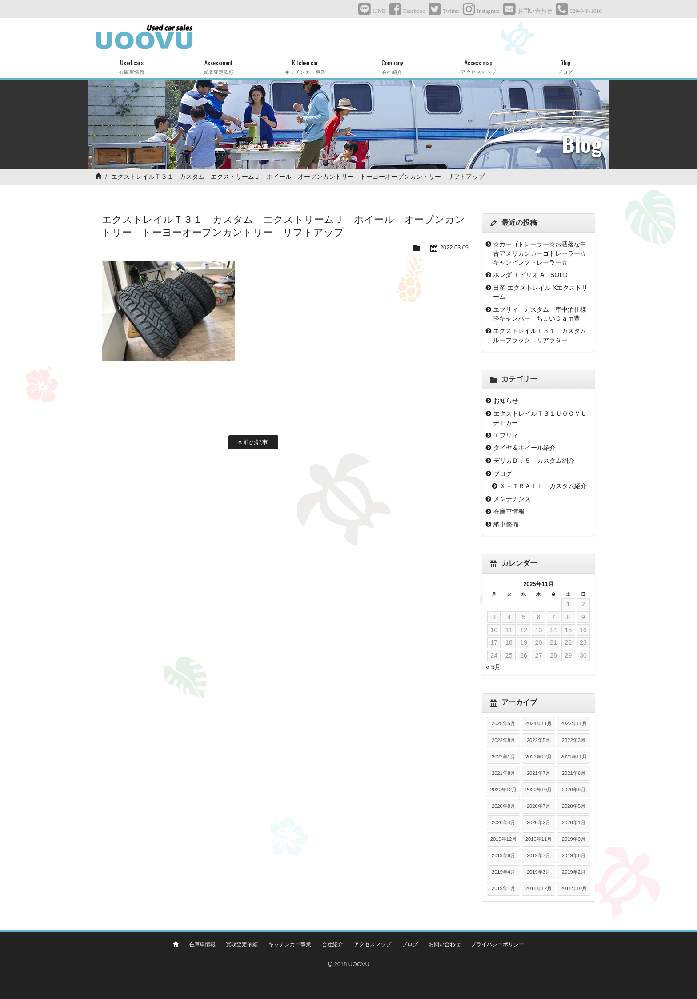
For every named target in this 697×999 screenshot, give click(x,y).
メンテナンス (512, 498)
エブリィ (505, 435)
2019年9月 (573, 839)
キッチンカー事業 (289, 944)
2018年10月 (574, 888)
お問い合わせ (445, 944)
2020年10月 (538, 789)
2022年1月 (503, 756)
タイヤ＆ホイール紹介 (524, 447)
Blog (565, 67)
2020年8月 (503, 806)
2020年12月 (503, 789)
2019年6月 (573, 855)
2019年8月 (503, 855)
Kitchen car (305, 67)
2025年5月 (503, 723)
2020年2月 (538, 822)
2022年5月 (538, 740)
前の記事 (253, 442)
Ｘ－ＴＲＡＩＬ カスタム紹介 (543, 485)
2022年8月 (503, 740)
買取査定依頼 (242, 944)
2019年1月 (503, 888)
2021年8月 (503, 773)
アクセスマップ (372, 944)
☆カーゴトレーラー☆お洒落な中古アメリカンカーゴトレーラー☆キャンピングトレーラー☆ (539, 253)
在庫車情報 (509, 511)
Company (392, 67)
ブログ (502, 473)
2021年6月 (573, 773)
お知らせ (505, 400)
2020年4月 (503, 822)
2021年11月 (574, 756)
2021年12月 (538, 756)
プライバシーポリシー (497, 944)
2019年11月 (538, 839)
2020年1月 (573, 822)
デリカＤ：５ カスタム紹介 (533, 460)
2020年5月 (573, 806)
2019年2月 (573, 872)
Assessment (218, 67)
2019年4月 (503, 872)
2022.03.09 (454, 247)
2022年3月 (573, 740)
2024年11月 (538, 723)
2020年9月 (573, 789)
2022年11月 (574, 723)
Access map (478, 67)
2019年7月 (538, 855)
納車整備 (505, 524)
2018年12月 (538, 888)
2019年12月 (503, 839)
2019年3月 (538, 872)
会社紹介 (332, 944)
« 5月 (493, 666)
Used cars (132, 67)
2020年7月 (538, 806)
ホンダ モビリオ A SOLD (530, 274)
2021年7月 (538, 773)
